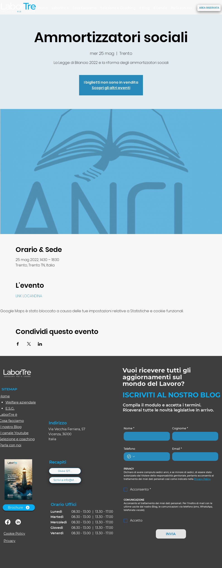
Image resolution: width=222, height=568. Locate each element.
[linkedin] (18, 522)
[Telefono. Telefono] (151, 456)
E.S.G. (9, 408)
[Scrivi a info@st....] (65, 480)
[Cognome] (194, 436)
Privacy (9, 541)
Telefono (129, 448)
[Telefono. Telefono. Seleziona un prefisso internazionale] (130, 456)
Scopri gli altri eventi (111, 87)
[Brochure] (19, 507)
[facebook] (7, 522)
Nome (129, 428)
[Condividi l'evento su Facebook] (18, 344)
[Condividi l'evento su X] (29, 344)
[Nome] (145, 436)
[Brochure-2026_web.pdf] (18, 480)
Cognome (180, 428)
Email (177, 448)
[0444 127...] (65, 471)
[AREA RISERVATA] (209, 8)
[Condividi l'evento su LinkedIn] (40, 344)
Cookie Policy (14, 534)
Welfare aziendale (20, 402)
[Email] (194, 456)
